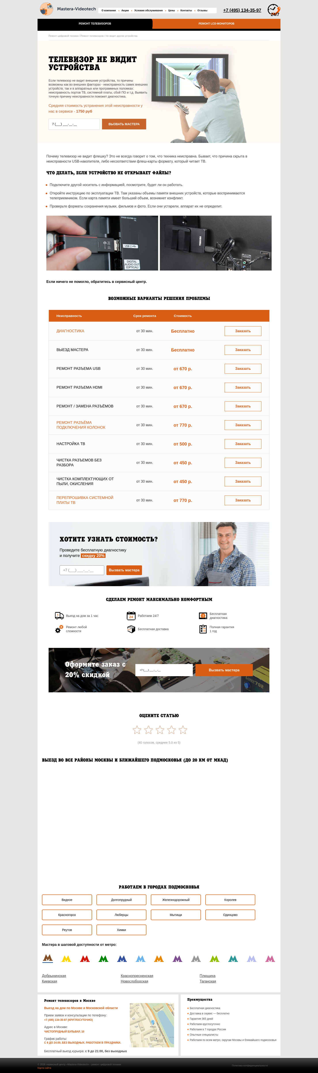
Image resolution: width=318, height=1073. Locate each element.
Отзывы (202, 10)
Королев (230, 900)
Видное (67, 900)
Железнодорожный (176, 900)
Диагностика (70, 331)
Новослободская (134, 981)
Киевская (49, 981)
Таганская (208, 981)
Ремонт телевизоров (95, 23)
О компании (109, 10)
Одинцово (230, 915)
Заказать (243, 331)
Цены (171, 10)
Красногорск (67, 915)
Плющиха (208, 976)
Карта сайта (44, 1068)
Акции (125, 10)
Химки (121, 930)
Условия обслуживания (148, 10)
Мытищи (176, 915)
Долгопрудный (121, 900)
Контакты (186, 10)
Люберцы (121, 915)
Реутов (67, 930)
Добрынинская (54, 976)
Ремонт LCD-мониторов (216, 23)
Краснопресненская (137, 976)
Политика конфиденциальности (250, 1065)
